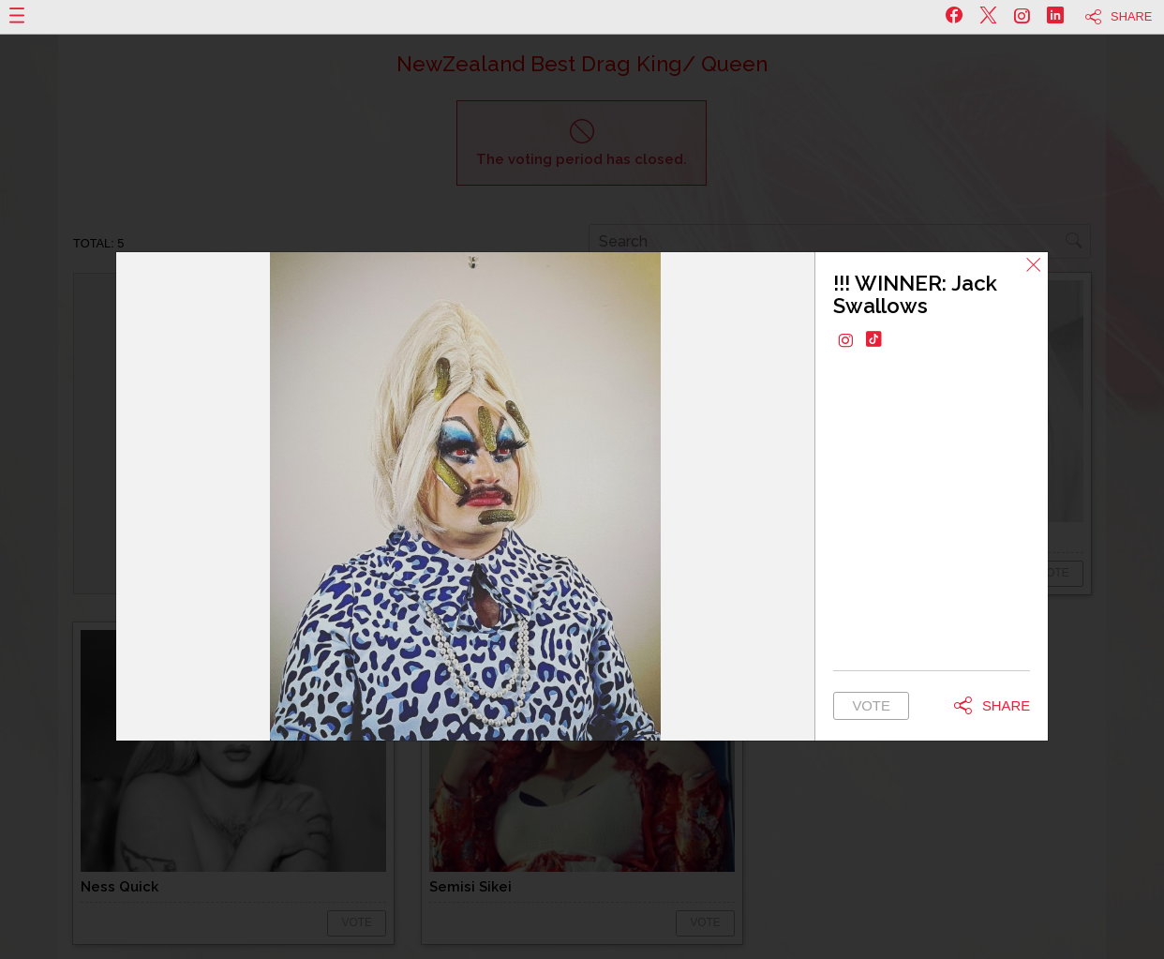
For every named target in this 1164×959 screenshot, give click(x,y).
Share (1131, 16)
